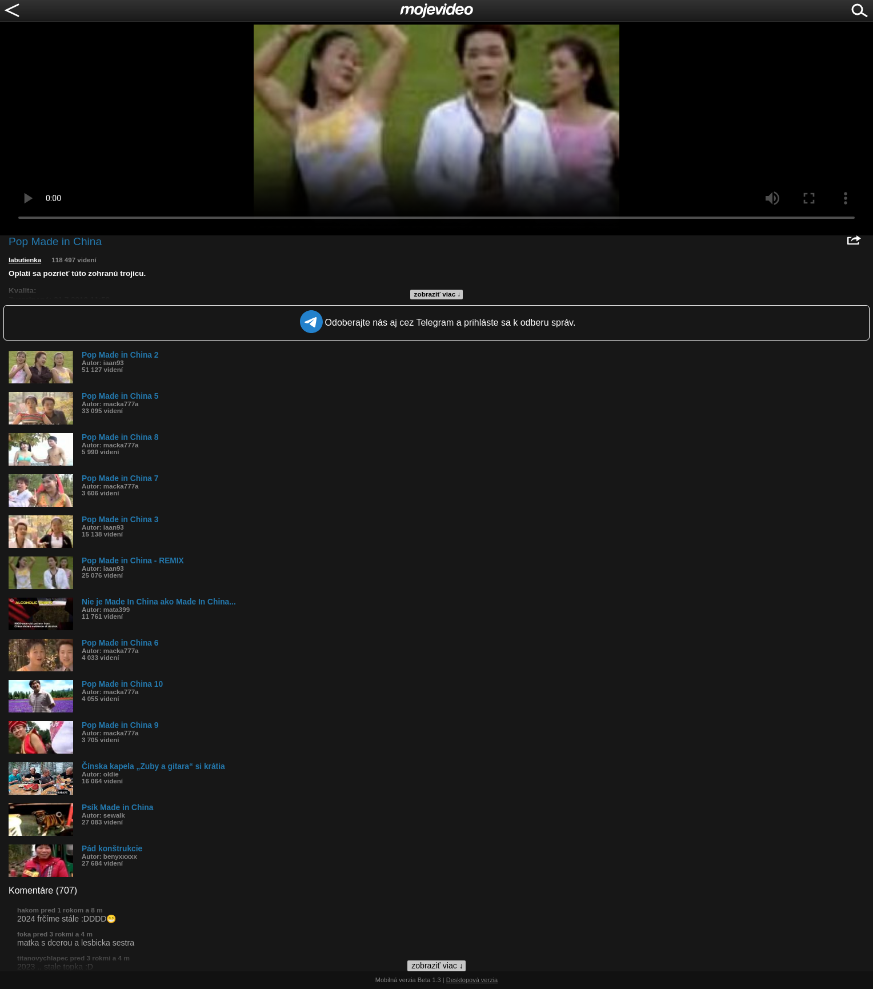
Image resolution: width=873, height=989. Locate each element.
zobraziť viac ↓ (437, 294)
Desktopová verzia (472, 979)
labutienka (25, 260)
